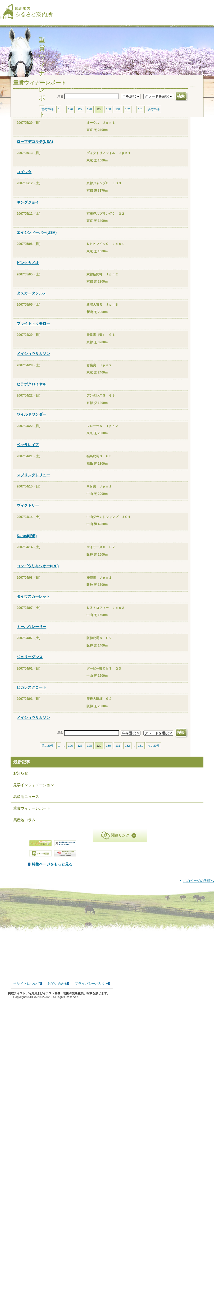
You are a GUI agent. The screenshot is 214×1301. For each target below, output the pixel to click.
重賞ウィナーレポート (31, 813)
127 (80, 114)
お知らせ (20, 778)
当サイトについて (27, 1285)
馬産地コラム (24, 825)
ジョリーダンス (30, 662)
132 (127, 114)
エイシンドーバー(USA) (37, 238)
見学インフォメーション (33, 790)
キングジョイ (28, 207)
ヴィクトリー (28, 511)
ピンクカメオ (28, 268)
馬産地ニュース (26, 802)
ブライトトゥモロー (33, 329)
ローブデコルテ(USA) (35, 147)
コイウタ (24, 177)
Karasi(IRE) (27, 541)
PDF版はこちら (32, 906)
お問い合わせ (57, 1285)
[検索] (210, 7)
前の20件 (47, 114)
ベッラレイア (28, 450)
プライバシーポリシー (92, 1285)
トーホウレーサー (31, 632)
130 (108, 114)
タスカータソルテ (31, 298)
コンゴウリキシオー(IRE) (38, 571)
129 (99, 114)
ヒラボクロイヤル (31, 389)
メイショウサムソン (33, 359)
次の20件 (154, 114)
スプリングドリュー (33, 480)
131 (117, 114)
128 (89, 114)
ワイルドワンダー (31, 419)
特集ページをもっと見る (106, 869)
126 (70, 114)
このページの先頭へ (198, 1183)
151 (140, 114)
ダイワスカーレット (33, 602)
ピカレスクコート (31, 693)
